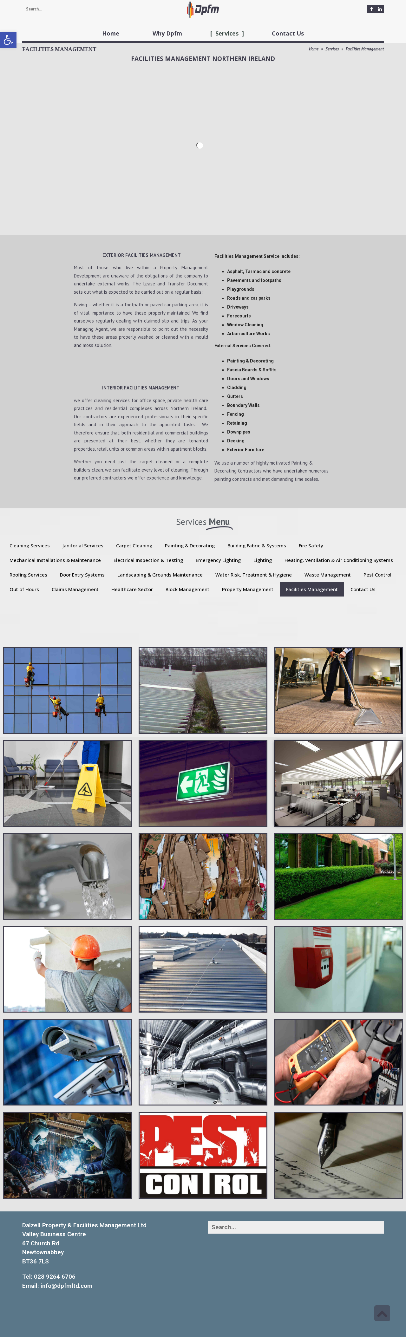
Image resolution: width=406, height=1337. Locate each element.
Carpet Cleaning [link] (134, 545)
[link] (8, 40)
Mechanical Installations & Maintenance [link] (55, 560)
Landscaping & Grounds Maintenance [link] (160, 574)
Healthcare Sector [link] (132, 589)
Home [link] (313, 49)
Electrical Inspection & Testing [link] (148, 560)
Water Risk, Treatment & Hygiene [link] (253, 574)
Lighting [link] (262, 560)
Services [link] (332, 49)
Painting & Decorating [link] (190, 545)
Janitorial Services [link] (82, 545)
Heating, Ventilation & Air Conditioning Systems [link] (339, 560)
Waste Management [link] (327, 574)
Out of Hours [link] (24, 589)
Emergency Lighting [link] (218, 560)
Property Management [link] (247, 589)
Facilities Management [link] (312, 589)
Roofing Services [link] (28, 574)
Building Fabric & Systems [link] (256, 545)
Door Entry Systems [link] (82, 574)
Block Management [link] (187, 589)
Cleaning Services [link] (30, 545)
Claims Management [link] (75, 589)
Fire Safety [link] (311, 545)
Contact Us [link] (363, 589)
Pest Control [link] (377, 574)
